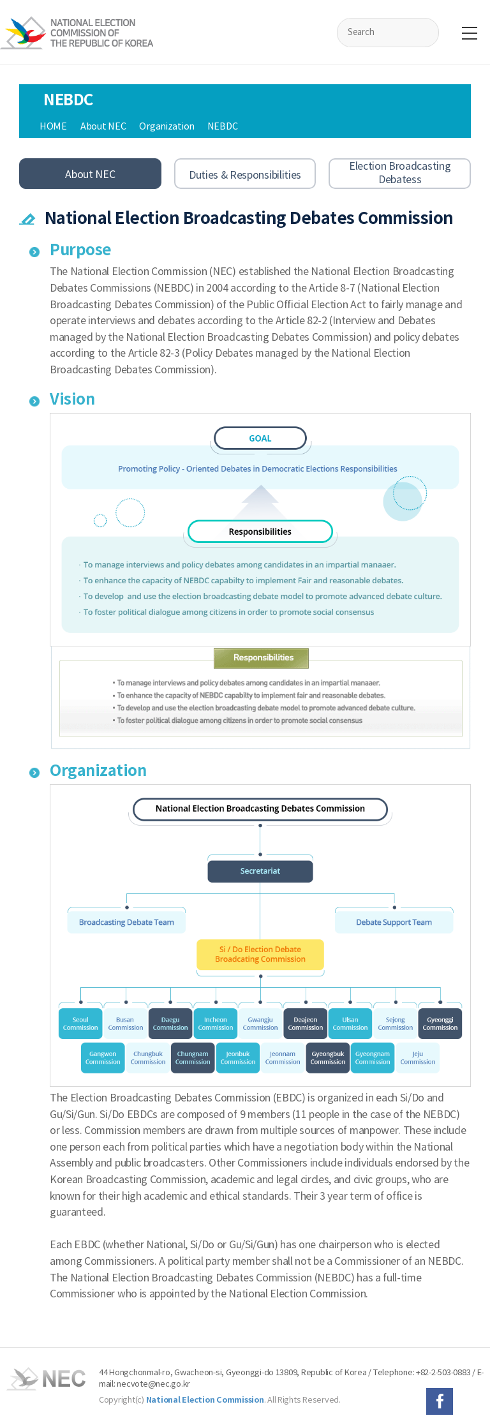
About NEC (90, 174)
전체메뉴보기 (469, 33)
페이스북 (439, 1401)
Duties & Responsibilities (245, 174)
